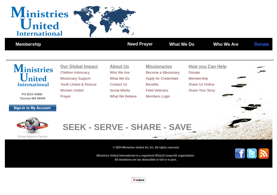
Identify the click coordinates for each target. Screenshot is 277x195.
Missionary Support (75, 78)
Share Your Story (202, 90)
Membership (198, 78)
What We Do (120, 78)
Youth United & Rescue (78, 84)
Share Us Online (201, 84)
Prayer (65, 96)
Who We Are (120, 72)
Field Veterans (157, 90)
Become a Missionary (162, 72)
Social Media (120, 90)
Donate (194, 72)
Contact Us (118, 84)
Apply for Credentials (162, 78)
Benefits (152, 84)
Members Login (158, 96)
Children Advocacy (75, 72)
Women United (72, 90)
